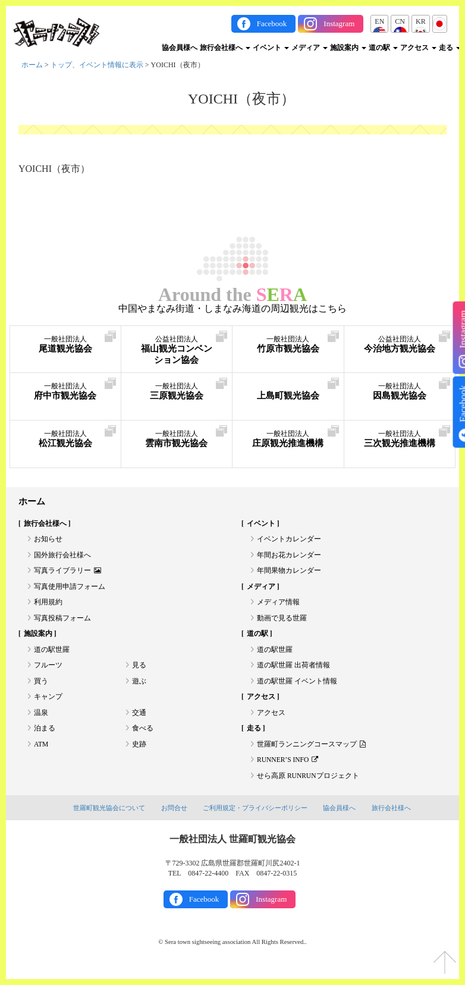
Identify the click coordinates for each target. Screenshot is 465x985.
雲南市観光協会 (177, 440)
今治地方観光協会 (400, 351)
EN (379, 21)
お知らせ (48, 541)
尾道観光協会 (65, 345)
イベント (271, 47)
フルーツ (48, 671)
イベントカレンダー (289, 541)
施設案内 (348, 47)
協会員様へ (179, 47)
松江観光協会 (65, 440)
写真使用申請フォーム (69, 589)
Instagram (338, 23)
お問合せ (174, 819)
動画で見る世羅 (282, 623)
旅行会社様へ (225, 47)
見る (139, 671)
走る (450, 47)
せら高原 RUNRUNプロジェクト (308, 786)
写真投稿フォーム (62, 623)
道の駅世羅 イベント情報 (297, 688)
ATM (41, 753)
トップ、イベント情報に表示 (97, 65)
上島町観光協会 (288, 392)
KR (421, 21)
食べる (142, 737)
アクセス (418, 47)
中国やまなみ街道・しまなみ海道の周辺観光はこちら (232, 308)
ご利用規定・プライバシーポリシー (255, 819)
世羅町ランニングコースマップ (311, 753)
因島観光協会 (400, 392)
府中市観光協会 (65, 392)
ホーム (32, 65)
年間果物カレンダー (289, 573)
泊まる (44, 737)
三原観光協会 (177, 392)
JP (439, 21)
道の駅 (383, 47)
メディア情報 (278, 606)
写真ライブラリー (68, 573)
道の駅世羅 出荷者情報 (293, 671)
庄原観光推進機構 (288, 446)
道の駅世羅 (52, 655)
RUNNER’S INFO (289, 770)
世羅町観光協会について (109, 819)
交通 (139, 721)
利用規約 (48, 606)
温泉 (41, 721)
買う (41, 688)
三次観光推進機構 (400, 446)
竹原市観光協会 (288, 345)
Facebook (272, 23)
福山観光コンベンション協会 (177, 351)
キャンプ (48, 704)
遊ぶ (139, 688)
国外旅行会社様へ (62, 557)
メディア (309, 47)
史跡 (139, 753)
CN (400, 21)
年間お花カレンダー (289, 557)
